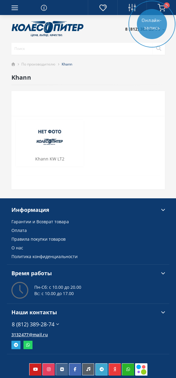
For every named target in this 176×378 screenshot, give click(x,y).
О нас (17, 248)
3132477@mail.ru (29, 334)
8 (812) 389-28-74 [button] (35, 324)
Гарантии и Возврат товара (40, 221)
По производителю (38, 64)
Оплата (19, 230)
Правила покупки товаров (38, 239)
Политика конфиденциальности (44, 256)
